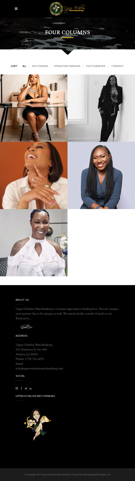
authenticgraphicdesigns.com (97, 474)
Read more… (24, 318)
